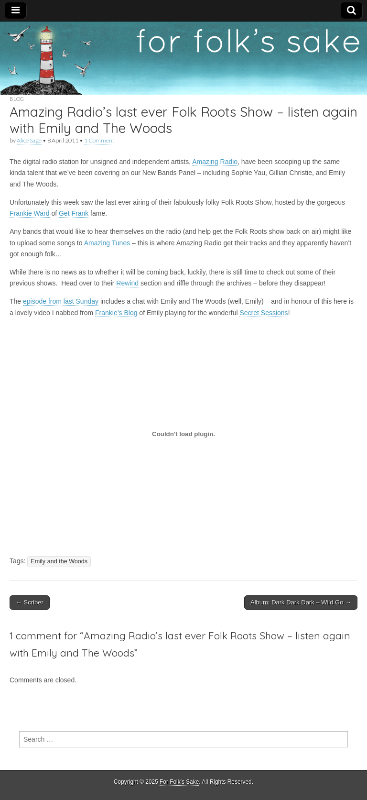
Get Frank (73, 213)
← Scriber (29, 602)
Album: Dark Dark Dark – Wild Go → (300, 602)
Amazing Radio (214, 161)
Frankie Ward (30, 213)
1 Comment (99, 140)
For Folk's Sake (179, 781)
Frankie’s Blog (116, 313)
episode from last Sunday (60, 301)
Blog (17, 99)
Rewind (127, 283)
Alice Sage (29, 140)
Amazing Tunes (107, 243)
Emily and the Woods (59, 561)
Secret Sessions (263, 313)
